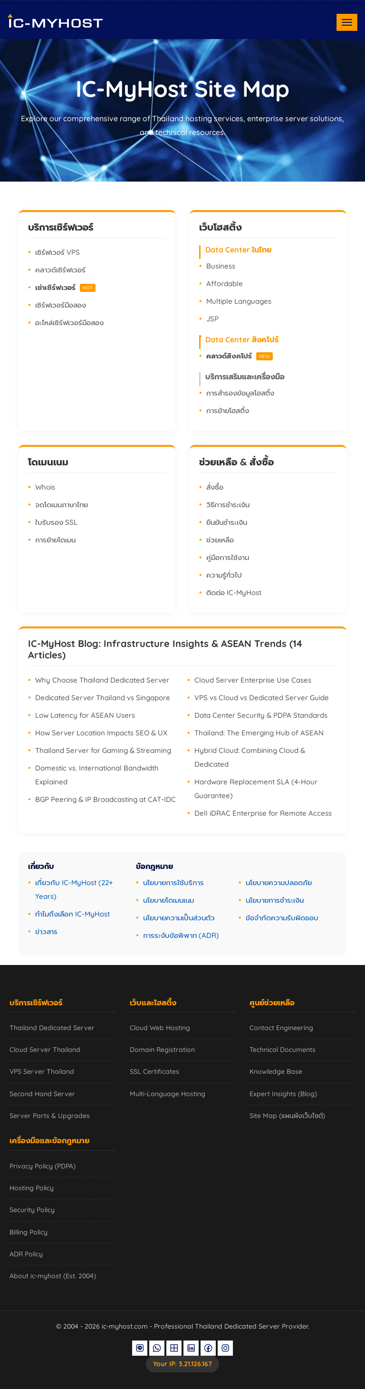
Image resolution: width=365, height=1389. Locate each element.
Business (220, 265)
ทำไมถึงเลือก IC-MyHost (72, 913)
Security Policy (32, 1210)
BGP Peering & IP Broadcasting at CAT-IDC (105, 799)
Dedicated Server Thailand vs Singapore (102, 697)
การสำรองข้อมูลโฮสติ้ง (240, 392)
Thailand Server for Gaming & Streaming (103, 750)
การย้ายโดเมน (55, 539)
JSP (212, 318)
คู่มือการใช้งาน (227, 557)
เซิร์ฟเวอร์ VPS (57, 252)
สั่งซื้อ (214, 487)
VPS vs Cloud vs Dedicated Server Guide (261, 697)
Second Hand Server (42, 1094)
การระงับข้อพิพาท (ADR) (181, 935)
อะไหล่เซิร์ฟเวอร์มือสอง (69, 322)
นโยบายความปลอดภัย (279, 882)
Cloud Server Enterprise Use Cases (252, 680)
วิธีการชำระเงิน (228, 504)
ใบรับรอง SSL (56, 522)
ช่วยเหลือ (220, 539)
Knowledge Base (276, 1071)
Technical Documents (283, 1049)
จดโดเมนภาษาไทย (61, 504)
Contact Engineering (281, 1027)
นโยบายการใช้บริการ (173, 882)
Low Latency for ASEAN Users (85, 715)
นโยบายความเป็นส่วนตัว (179, 917)
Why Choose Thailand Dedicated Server (102, 680)
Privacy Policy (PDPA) (43, 1166)
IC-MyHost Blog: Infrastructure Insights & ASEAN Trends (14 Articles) (165, 649)
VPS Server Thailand (42, 1071)
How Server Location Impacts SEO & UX (101, 732)
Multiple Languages (238, 301)
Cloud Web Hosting (160, 1027)
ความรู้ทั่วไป (224, 574)
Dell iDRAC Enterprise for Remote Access (263, 813)
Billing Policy (29, 1232)
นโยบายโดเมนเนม (168, 900)
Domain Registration (162, 1049)
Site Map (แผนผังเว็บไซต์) (287, 1115)
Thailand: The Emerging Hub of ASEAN (259, 732)
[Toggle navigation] (346, 22)
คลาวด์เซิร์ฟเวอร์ (60, 269)
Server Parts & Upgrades (50, 1115)
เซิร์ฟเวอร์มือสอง (60, 304)
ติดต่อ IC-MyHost (233, 592)
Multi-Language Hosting (167, 1094)
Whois (45, 487)
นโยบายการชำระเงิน (275, 900)
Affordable (224, 283)
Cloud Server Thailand (45, 1049)
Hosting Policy (32, 1188)
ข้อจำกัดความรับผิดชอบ (282, 917)
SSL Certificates (154, 1071)
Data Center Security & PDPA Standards (260, 715)
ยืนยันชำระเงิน (226, 522)
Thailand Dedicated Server (52, 1027)
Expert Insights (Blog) (283, 1094)
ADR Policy (26, 1254)
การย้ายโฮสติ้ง (227, 410)
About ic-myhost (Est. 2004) (53, 1276)
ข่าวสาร (46, 931)
